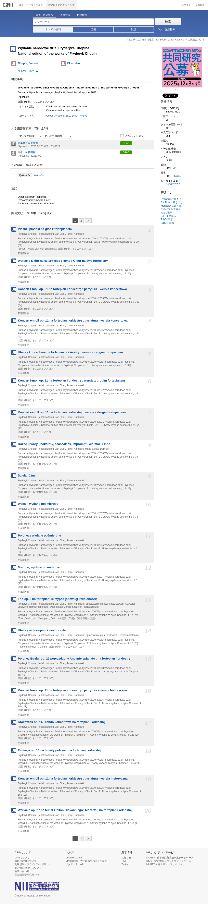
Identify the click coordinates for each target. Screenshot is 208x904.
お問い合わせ (22, 871)
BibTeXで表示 (168, 216)
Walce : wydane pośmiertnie (38, 503)
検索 (168, 21)
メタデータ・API (75, 864)
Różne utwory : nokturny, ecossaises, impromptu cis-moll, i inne (64, 444)
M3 (174, 168)
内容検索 (82, 14)
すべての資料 (53, 29)
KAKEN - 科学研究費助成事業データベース (169, 857)
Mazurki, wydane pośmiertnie (39, 567)
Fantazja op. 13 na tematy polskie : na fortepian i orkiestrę (59, 750)
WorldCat (39, 175)
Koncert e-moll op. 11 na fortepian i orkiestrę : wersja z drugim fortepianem (72, 412)
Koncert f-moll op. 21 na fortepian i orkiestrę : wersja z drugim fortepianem (71, 380)
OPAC (126, 143)
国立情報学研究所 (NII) (27, 874)
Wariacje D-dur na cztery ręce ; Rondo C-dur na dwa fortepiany (63, 260)
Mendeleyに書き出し (172, 205)
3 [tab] (190, 90)
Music (177, 176)
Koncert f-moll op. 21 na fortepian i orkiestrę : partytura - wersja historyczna (72, 690)
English (200, 4)
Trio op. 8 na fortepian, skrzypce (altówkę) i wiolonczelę (58, 599)
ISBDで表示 (167, 222)
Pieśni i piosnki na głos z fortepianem (45, 229)
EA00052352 (173, 184)
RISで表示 (166, 212)
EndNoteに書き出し (172, 202)
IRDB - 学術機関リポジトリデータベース (168, 860)
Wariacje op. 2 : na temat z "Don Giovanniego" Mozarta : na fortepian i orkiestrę (75, 810)
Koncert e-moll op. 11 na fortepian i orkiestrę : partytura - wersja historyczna (73, 778)
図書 (93, 29)
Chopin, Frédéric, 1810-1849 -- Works (66, 115)
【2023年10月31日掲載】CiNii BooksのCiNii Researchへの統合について (165, 39)
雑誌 (133, 29)
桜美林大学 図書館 (28, 143)
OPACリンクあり (132, 136)
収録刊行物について (26, 860)
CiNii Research (74, 857)
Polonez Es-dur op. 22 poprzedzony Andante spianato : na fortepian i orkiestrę (74, 658)
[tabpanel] (182, 67)
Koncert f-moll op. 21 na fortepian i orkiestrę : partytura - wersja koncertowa (72, 289)
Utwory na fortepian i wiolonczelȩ (42, 630)
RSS (124, 860)
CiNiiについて (22, 857)
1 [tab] (178, 90)
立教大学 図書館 (27, 152)
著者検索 (65, 14)
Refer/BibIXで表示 (171, 209)
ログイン (186, 4)
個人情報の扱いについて (28, 867)
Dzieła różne (27, 475)
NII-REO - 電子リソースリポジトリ (165, 864)
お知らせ (126, 857)
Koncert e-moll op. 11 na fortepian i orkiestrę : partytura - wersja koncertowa (73, 320)
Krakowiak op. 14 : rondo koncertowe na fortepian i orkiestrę (61, 722)
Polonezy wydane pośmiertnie (39, 535)
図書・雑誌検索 (44, 14)
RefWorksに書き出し (172, 199)
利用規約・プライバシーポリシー (33, 864)
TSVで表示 (167, 219)
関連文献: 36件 (26, 71)
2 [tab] (184, 90)
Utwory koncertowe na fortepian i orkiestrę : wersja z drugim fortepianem (70, 352)
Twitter (125, 864)
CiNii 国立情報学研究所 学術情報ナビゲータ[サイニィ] (8, 5)
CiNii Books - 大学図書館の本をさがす (86, 860)
